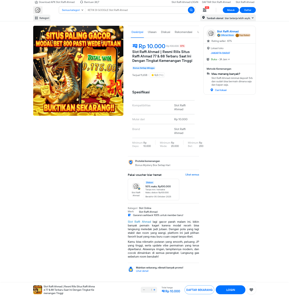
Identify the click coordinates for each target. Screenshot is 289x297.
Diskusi (165, 32)
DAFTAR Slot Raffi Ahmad (216, 2)
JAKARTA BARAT (220, 53)
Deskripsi (137, 32)
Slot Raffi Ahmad (245, 2)
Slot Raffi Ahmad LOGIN (185, 2)
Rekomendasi (183, 32)
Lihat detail (142, 271)
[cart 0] (204, 10)
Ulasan (152, 32)
